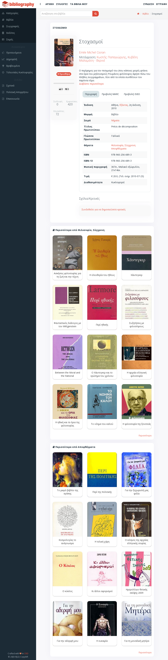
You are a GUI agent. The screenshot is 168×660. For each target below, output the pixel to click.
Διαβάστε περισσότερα (91, 83)
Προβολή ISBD (132, 94)
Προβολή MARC (110, 94)
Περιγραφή (91, 94)
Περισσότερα (145, 435)
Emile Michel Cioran (92, 52)
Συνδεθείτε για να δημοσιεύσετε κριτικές (104, 209)
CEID (26, 653)
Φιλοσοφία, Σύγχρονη (123, 145)
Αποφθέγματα (118, 148)
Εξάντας (123, 104)
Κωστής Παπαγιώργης (111, 57)
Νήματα (115, 120)
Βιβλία (146, 13)
